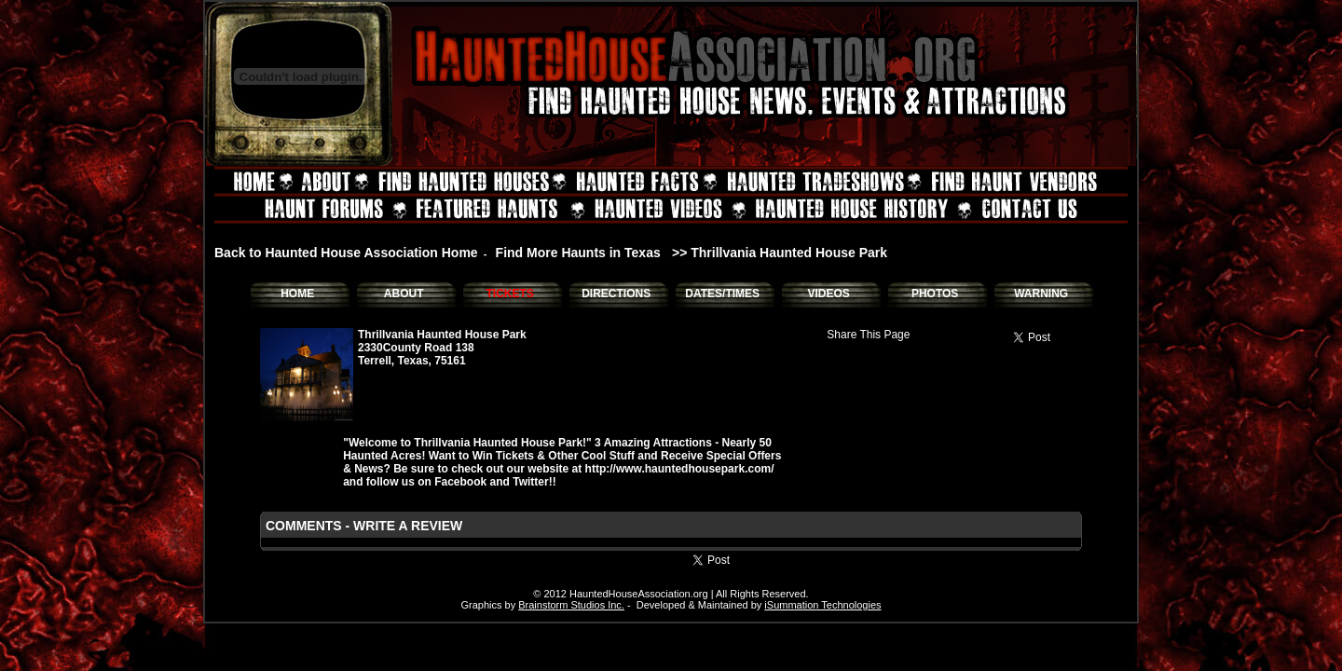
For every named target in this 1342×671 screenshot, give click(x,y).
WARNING (1041, 293)
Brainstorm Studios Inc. (571, 604)
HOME (297, 293)
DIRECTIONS (616, 293)
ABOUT (404, 293)
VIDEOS (828, 293)
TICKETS (509, 293)
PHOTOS (934, 293)
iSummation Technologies (822, 604)
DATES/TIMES (722, 293)
